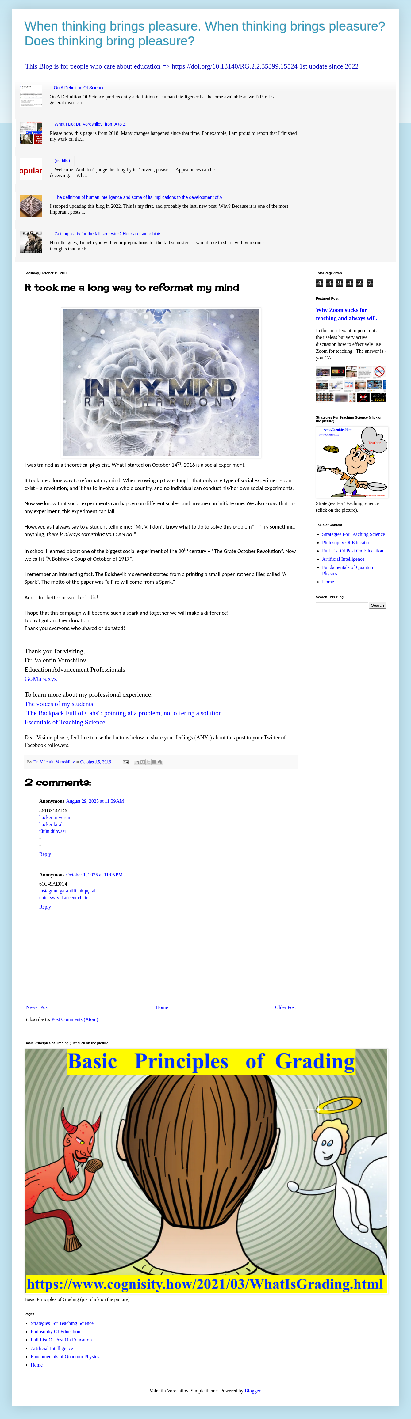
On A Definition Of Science (79, 87)
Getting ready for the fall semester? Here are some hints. (109, 233)
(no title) (62, 160)
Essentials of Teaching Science (65, 722)
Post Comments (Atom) (75, 1019)
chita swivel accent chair (63, 897)
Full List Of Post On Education (352, 550)
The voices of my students (59, 704)
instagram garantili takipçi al (67, 890)
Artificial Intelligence (343, 559)
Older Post (285, 1007)
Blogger (252, 1390)
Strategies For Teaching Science (353, 534)
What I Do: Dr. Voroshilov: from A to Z (90, 124)
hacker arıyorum (55, 817)
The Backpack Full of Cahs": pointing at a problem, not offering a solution (124, 713)
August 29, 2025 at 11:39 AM (95, 801)
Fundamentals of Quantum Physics (65, 1356)
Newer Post (37, 1007)
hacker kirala (52, 824)
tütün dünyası (52, 831)
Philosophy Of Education (347, 542)
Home (162, 1007)
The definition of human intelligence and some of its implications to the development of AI (139, 197)
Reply (45, 854)
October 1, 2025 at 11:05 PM (94, 874)
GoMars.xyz (41, 678)
